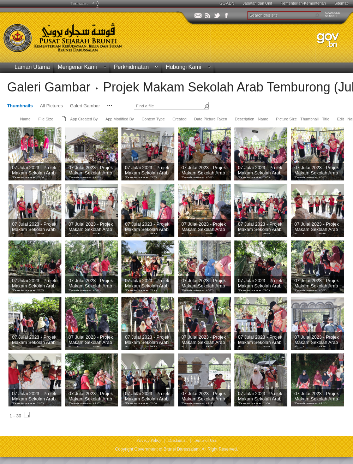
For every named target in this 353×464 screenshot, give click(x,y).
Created (179, 119)
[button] (317, 15)
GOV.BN (227, 3)
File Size (45, 119)
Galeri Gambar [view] (85, 105)
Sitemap (341, 3)
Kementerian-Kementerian (303, 3)
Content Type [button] (153, 119)
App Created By (84, 119)
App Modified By (120, 119)
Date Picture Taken (210, 119)
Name (25, 119)
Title (325, 119)
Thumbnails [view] (20, 105)
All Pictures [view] (51, 105)
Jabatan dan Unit (257, 3)
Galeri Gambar (48, 87)
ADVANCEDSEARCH (332, 14)
